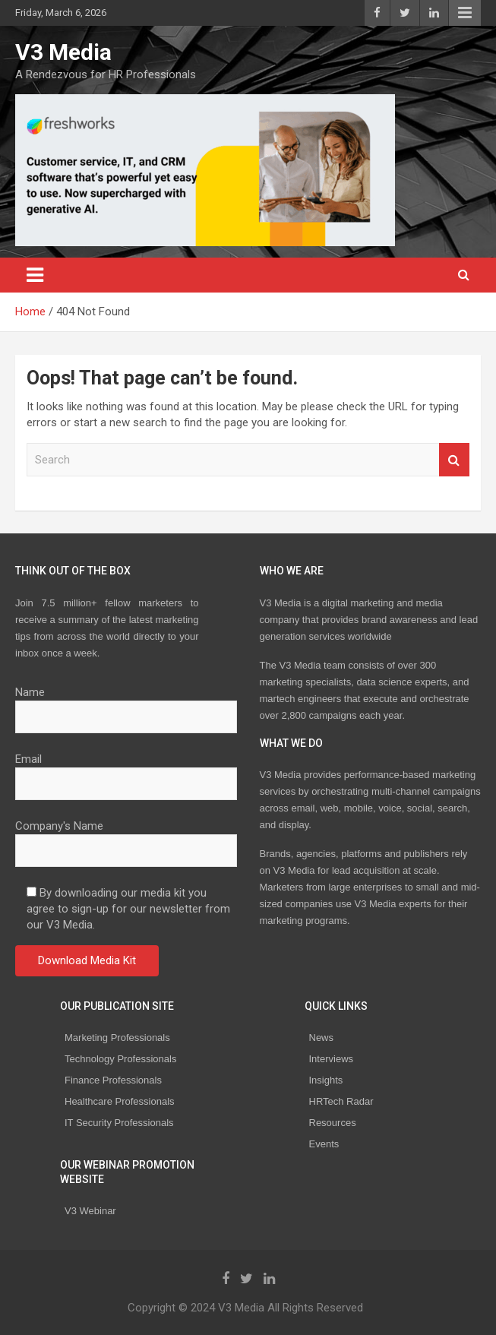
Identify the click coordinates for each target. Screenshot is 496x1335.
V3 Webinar (90, 1210)
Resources (332, 1122)
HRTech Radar (341, 1101)
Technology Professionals (120, 1059)
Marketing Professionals (117, 1037)
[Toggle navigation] (35, 275)
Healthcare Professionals (120, 1101)
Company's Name (126, 838)
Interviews (331, 1059)
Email (126, 771)
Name (126, 704)
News (321, 1037)
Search (454, 460)
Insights (326, 1080)
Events (324, 1144)
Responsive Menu (465, 13)
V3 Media (63, 52)
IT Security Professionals (119, 1122)
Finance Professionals (113, 1080)
